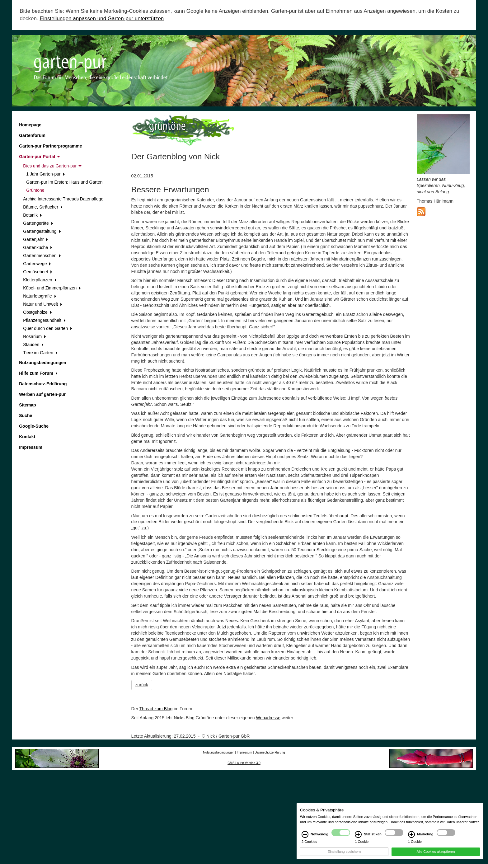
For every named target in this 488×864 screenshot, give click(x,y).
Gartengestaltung (42, 231)
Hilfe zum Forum (38, 373)
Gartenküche (37, 247)
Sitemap (27, 404)
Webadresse (268, 717)
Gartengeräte (38, 223)
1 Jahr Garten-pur (45, 173)
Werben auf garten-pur (42, 394)
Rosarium (34, 336)
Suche (25, 415)
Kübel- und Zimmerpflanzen (52, 287)
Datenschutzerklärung (270, 752)
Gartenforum (32, 135)
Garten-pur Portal (39, 156)
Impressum (30, 447)
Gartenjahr (35, 239)
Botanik (32, 215)
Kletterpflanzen (39, 279)
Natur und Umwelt (42, 304)
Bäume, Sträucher (43, 206)
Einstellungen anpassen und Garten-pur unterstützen (102, 18)
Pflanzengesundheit (44, 320)
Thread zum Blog (156, 708)
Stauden (33, 344)
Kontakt (27, 436)
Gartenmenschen (42, 255)
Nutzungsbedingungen (42, 362)
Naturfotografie (39, 295)
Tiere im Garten (40, 352)
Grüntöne (35, 190)
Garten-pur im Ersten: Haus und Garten (64, 182)
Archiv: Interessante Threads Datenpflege (63, 198)
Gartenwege (37, 263)
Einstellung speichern (344, 854)
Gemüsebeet (37, 271)
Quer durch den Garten (47, 328)
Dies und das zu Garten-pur (52, 165)
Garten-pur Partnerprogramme (50, 145)
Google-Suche (34, 426)
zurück (141, 684)
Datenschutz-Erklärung (43, 383)
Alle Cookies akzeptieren (435, 854)
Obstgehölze (37, 312)
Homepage (30, 124)
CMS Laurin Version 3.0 (244, 763)
